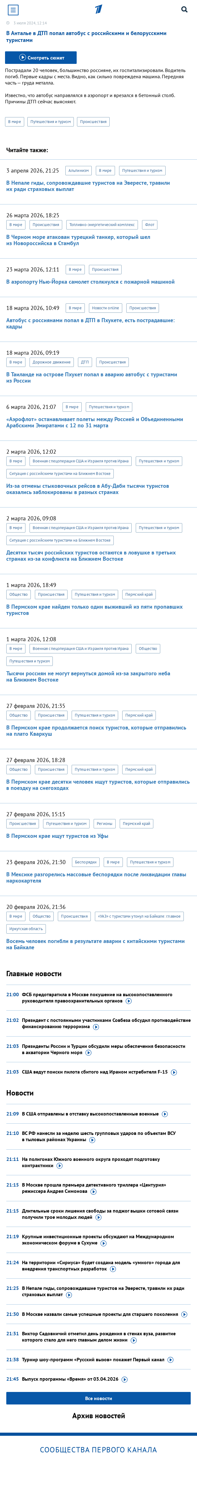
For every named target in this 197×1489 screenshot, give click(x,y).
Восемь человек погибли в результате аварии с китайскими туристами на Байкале (95, 944)
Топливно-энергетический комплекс (102, 224)
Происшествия (93, 121)
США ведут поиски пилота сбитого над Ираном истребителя (99, 1072)
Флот (149, 224)
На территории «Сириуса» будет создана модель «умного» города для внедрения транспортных (101, 1265)
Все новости (98, 1398)
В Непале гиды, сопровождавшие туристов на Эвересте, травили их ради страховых (103, 1291)
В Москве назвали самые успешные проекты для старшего (104, 1314)
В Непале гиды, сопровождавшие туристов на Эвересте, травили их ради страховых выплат (88, 186)
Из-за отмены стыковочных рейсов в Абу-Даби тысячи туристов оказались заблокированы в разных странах (87, 489)
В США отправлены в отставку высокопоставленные (95, 1113)
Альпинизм (78, 170)
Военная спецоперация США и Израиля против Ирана (81, 461)
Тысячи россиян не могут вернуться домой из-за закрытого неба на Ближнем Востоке (88, 676)
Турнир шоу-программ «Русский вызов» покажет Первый (97, 1359)
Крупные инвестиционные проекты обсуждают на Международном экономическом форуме (98, 1239)
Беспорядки (85, 862)
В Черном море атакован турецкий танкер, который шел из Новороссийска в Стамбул (78, 240)
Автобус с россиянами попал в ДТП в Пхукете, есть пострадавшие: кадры (90, 323)
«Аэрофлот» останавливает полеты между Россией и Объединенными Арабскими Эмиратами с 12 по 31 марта (94, 422)
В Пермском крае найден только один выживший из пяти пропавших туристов (94, 609)
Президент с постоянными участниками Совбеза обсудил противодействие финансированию (106, 1023)
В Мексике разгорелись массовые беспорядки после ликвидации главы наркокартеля (96, 877)
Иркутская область (26, 928)
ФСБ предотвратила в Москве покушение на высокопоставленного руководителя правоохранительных (97, 997)
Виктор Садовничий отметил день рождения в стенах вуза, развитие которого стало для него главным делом (99, 1336)
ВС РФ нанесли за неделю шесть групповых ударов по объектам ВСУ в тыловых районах (99, 1136)
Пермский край (139, 594)
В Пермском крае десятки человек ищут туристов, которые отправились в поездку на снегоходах (97, 784)
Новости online (105, 308)
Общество (18, 594)
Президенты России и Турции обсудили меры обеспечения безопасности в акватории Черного (103, 1049)
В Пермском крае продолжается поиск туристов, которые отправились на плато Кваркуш (96, 730)
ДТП (85, 362)
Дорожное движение (52, 362)
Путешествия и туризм (50, 121)
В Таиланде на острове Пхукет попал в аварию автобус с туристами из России (91, 377)
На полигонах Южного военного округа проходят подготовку (91, 1162)
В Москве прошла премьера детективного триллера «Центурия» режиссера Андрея (94, 1188)
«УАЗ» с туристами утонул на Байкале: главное (139, 916)
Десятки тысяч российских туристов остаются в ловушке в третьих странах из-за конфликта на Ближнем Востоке (91, 555)
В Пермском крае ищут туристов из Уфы (57, 835)
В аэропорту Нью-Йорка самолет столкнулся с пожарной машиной (90, 281)
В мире (14, 121)
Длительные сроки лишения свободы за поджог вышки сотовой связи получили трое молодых (100, 1214)
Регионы (104, 823)
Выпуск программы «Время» (75, 1379)
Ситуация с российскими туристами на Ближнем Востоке (60, 473)
